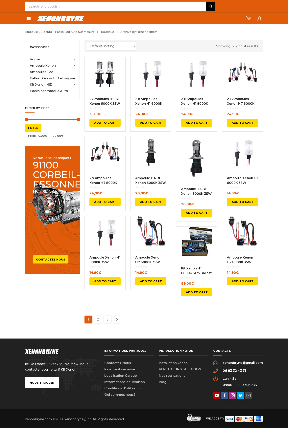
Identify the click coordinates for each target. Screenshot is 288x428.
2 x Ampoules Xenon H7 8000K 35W (103, 182)
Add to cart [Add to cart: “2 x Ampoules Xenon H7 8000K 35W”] (105, 202)
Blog (162, 382)
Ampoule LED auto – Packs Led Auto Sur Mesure (60, 32)
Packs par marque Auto (52, 91)
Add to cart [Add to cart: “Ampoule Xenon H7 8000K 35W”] (242, 281)
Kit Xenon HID (52, 85)
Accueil (52, 59)
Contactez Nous (117, 363)
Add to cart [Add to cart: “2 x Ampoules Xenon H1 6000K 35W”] (151, 123)
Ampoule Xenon (52, 66)
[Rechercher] (210, 6)
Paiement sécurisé (119, 369)
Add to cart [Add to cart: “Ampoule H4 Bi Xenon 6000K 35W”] (151, 202)
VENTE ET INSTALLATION (180, 369)
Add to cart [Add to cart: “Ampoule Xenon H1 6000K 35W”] (242, 202)
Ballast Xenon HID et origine (52, 78)
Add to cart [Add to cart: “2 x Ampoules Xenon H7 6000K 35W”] (242, 123)
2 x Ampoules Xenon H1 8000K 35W (194, 103)
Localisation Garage (120, 376)
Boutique (107, 32)
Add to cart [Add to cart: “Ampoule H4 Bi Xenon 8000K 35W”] (197, 213)
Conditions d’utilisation (123, 388)
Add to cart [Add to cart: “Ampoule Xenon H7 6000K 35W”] (151, 281)
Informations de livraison (124, 382)
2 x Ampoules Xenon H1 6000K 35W (148, 103)
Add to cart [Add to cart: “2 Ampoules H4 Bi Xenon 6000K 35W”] (105, 123)
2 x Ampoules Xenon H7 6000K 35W (240, 103)
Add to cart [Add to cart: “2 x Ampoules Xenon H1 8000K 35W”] (197, 123)
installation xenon (173, 363)
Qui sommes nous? (119, 395)
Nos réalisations (172, 376)
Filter (33, 128)
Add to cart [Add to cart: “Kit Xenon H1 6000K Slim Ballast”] (197, 292)
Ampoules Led (52, 72)
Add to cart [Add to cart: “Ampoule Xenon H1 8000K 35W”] (105, 281)
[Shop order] (111, 46)
